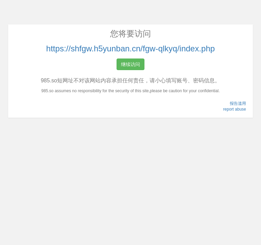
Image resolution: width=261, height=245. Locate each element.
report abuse (234, 109)
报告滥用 (238, 103)
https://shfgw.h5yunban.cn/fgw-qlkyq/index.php (130, 48)
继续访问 (130, 64)
